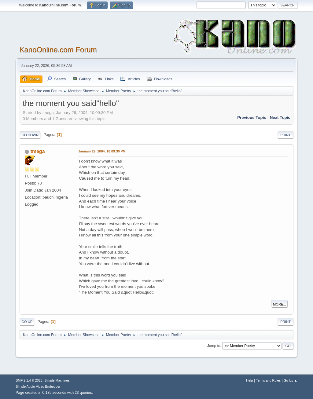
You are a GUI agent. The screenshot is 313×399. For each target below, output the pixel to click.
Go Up (26, 322)
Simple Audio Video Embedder (38, 386)
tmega (38, 151)
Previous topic (251, 117)
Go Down (30, 135)
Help (249, 380)
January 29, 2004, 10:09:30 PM (102, 151)
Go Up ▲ (290, 380)
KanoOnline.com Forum (58, 50)
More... (279, 304)
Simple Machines (57, 380)
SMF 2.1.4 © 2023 (29, 380)
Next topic (280, 117)
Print (285, 135)
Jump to (213, 345)
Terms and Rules (268, 380)
